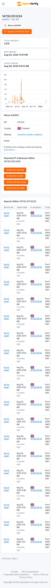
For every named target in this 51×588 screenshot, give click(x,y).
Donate (14, 572)
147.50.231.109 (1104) (16, 182)
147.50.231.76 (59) (14, 176)
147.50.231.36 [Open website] (36, 215)
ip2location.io (9, 150)
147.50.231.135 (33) (15, 170)
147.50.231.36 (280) (15, 188)
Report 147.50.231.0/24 (16, 31)
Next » (15, 558)
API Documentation (30, 572)
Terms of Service (40, 574)
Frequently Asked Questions (16, 574)
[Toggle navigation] (3, 4)
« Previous (6, 558)
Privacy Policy (26, 577)
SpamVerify (25, 582)
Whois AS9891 (12, 25)
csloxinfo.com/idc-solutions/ (29, 134)
